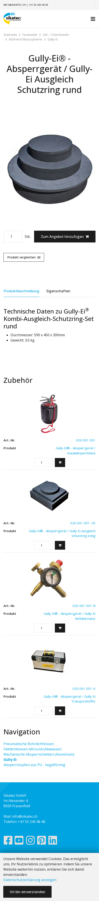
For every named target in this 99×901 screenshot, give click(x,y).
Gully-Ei (10, 759)
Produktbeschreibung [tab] (21, 291)
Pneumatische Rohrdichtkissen (28, 743)
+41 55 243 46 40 (38, 4)
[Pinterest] (41, 841)
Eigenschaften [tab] (58, 291)
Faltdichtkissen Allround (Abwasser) (32, 749)
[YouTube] (19, 841)
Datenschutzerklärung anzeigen (29, 879)
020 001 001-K (84, 688)
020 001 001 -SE (83, 523)
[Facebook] (8, 841)
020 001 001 (86, 440)
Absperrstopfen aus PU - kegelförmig (34, 764)
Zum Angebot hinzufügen (65, 236)
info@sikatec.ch (14, 4)
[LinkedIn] (52, 841)
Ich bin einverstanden (27, 891)
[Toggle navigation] (93, 19)
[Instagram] (30, 841)
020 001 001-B (84, 605)
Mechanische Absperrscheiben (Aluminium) (38, 754)
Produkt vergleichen (23, 257)
